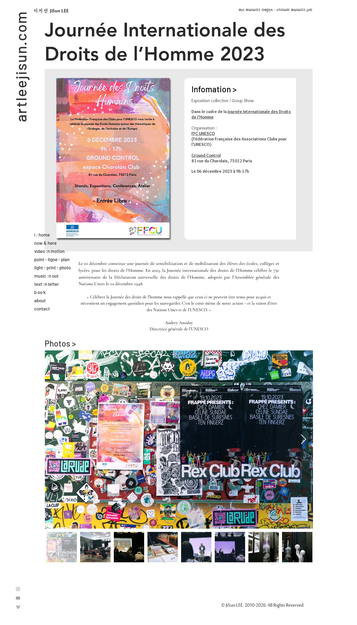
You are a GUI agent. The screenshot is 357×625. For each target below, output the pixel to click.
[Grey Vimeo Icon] (18, 607)
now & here (45, 243)
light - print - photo (52, 267)
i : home (42, 234)
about (40, 300)
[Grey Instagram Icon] (18, 589)
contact (42, 308)
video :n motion (49, 251)
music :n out (46, 275)
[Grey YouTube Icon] (18, 598)
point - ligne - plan (51, 259)
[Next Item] (303, 439)
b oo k (40, 292)
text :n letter (46, 284)
